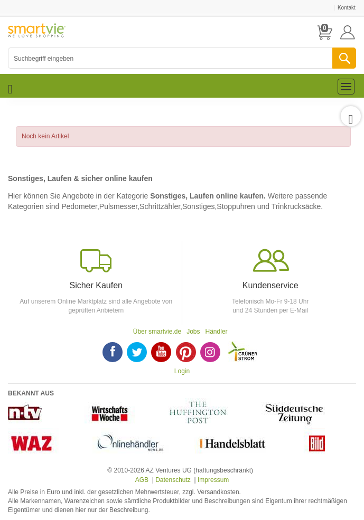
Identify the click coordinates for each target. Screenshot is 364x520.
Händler (217, 331)
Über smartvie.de (157, 331)
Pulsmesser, (119, 206)
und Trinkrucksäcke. (290, 206)
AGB (141, 480)
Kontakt (347, 8)
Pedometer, (80, 206)
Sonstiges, (199, 206)
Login (182, 371)
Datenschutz (173, 480)
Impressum (213, 480)
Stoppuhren (236, 206)
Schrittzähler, (160, 206)
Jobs (193, 331)
